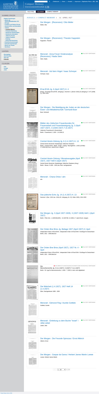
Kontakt (70, 1)
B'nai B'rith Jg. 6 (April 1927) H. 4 (54, 89)
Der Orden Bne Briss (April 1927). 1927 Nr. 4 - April (60, 249)
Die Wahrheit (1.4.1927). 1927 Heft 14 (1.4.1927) (56, 287)
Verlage (6, 68)
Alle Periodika (7, 56)
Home (63, 1)
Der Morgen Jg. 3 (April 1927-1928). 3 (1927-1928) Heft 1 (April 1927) (67, 214)
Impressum (78, 1)
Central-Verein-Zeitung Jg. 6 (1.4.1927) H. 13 (59, 141)
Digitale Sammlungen (9, 18)
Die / (64, 108)
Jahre (5, 69)
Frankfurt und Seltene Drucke (12, 24)
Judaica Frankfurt (10, 37)
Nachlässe (7, 47)
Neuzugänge (7, 54)
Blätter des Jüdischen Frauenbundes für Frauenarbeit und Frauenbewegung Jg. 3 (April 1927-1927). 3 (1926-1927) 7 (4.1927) (60, 125)
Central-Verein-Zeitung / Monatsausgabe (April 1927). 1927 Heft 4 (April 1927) (60, 159)
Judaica (7, 27)
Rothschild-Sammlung (11, 40)
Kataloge (8, 39)
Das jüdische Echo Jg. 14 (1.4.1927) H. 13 (58, 195)
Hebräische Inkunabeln (12, 34)
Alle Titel (30, 11)
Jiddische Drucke (10, 35)
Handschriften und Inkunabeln (13, 26)
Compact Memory (52, 11)
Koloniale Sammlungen (11, 43)
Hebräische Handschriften (12, 32)
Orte (5, 66)
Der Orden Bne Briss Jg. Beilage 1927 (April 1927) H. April (65, 229)
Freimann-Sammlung (11, 31)
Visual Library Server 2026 (6, 393)
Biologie (7, 23)
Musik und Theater (10, 45)
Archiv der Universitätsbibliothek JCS (12, 21)
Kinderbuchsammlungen (11, 42)
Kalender (6, 59)
